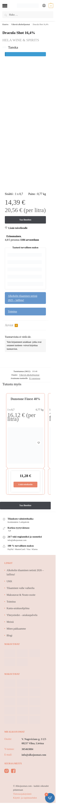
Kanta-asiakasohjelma (18, 608)
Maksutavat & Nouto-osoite (21, 594)
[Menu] (7, 5)
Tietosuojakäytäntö (22, 794)
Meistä (10, 621)
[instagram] (6, 771)
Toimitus (12, 311)
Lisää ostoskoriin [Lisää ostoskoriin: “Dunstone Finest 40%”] (25, 484)
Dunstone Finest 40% (25, 399)
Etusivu (5, 24)
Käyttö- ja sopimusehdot (25, 797)
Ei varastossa (34, 378)
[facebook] (13, 771)
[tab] (25, 325)
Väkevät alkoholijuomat (20, 24)
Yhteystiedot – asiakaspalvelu (22, 615)
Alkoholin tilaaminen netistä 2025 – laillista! (22, 298)
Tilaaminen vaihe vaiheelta (20, 588)
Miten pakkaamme (16, 628)
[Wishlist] (18, 228)
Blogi (9, 635)
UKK (9, 581)
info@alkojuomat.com (34, 754)
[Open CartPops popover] (50, 798)
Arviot (11, 325)
